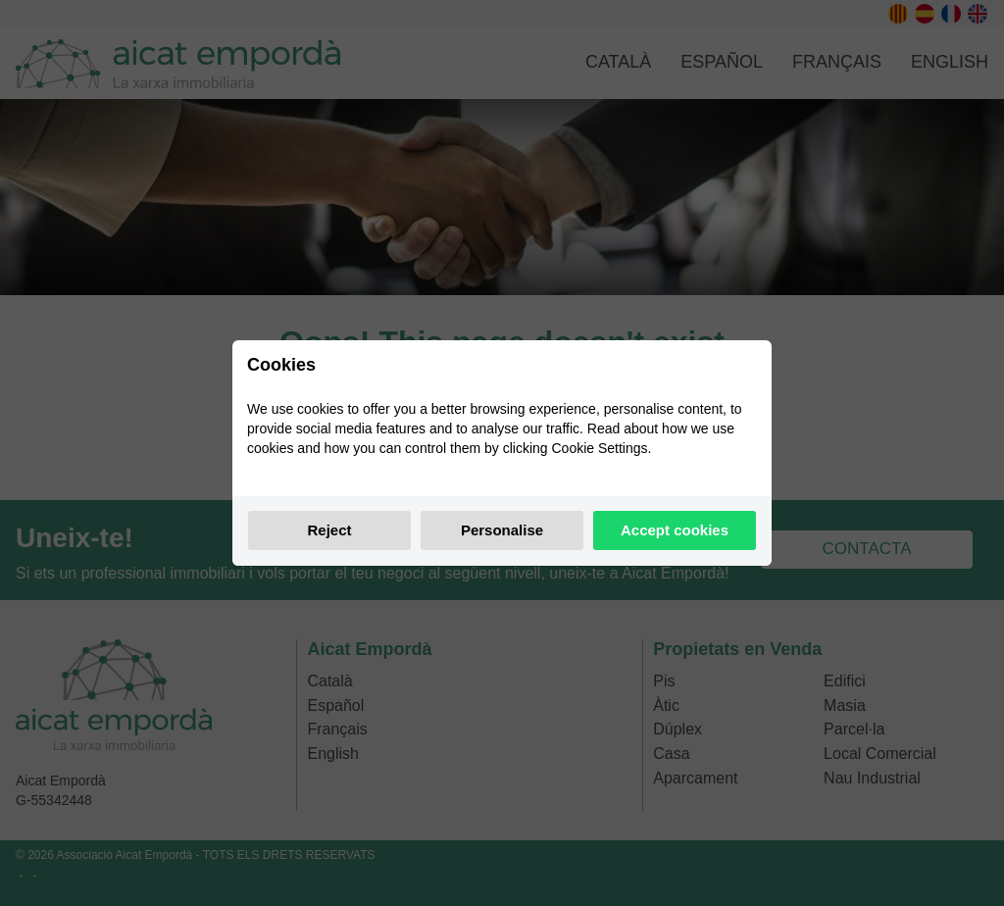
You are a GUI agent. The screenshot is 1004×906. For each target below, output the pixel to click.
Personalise (502, 530)
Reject (329, 530)
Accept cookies (674, 530)
